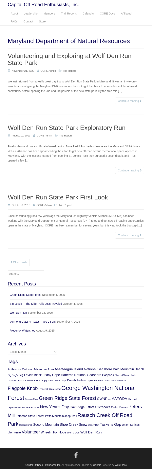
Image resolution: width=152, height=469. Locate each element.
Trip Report (69, 70)
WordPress (121, 465)
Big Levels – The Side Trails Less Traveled (36, 303)
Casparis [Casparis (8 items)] (108, 375)
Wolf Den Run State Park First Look (58, 197)
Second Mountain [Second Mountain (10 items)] (46, 424)
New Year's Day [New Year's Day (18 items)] (54, 406)
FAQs (14, 21)
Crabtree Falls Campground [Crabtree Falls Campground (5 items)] (38, 380)
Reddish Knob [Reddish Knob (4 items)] (25, 425)
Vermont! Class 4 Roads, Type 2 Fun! (33, 321)
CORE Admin (48, 70)
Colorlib (97, 465)
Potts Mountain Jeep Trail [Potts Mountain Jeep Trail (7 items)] (61, 416)
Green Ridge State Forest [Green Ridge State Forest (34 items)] (67, 398)
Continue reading (130, 101)
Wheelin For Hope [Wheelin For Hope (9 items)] (53, 432)
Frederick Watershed (22, 330)
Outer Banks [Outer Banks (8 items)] (119, 407)
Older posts (18, 262)
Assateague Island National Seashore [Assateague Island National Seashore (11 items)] (83, 369)
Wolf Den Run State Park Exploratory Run (66, 127)
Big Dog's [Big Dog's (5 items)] (13, 375)
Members (49, 13)
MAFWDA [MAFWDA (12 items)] (119, 399)
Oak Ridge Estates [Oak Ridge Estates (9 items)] (83, 407)
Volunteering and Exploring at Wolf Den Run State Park (70, 59)
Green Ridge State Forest (25, 294)
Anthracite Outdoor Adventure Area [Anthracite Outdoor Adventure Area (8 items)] (31, 369)
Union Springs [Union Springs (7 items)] (131, 424)
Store (42, 21)
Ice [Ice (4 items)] (109, 399)
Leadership (31, 13)
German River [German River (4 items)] (31, 399)
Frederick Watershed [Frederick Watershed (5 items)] (50, 389)
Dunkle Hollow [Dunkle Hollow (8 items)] (76, 380)
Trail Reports (69, 13)
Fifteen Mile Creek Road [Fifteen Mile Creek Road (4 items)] (115, 380)
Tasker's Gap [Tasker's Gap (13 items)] (110, 424)
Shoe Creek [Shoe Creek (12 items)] (69, 424)
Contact (28, 21)
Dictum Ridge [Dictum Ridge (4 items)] (60, 380)
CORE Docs (107, 13)
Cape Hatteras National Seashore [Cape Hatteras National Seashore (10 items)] (76, 375)
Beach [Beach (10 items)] (139, 369)
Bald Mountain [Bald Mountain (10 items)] (123, 369)
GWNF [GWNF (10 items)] (102, 399)
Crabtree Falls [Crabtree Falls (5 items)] (15, 380)
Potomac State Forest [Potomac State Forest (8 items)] (29, 416)
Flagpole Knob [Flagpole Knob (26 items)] (23, 388)
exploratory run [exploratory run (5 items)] (95, 380)
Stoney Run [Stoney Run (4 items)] (93, 425)
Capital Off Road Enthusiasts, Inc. (43, 465)
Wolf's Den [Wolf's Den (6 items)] (73, 432)
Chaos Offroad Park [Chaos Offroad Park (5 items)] (125, 375)
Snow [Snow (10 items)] (83, 424)
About (14, 13)
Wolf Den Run (18, 312)
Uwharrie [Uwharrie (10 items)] (14, 432)
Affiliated (126, 13)
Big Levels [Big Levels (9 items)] (26, 375)
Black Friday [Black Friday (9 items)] (42, 375)
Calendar (88, 13)
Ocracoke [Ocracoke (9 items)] (103, 407)
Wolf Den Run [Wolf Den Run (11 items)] (91, 432)
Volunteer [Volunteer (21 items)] (31, 431)
